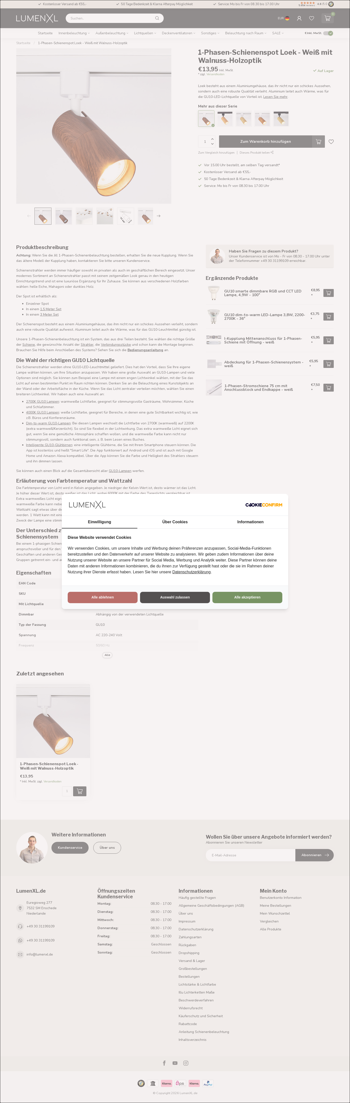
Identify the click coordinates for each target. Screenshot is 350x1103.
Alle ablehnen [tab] (102, 597)
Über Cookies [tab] (175, 522)
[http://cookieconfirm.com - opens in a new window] (263, 504)
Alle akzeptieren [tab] (247, 597)
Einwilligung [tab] (99, 522)
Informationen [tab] (250, 522)
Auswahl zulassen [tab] (175, 597)
